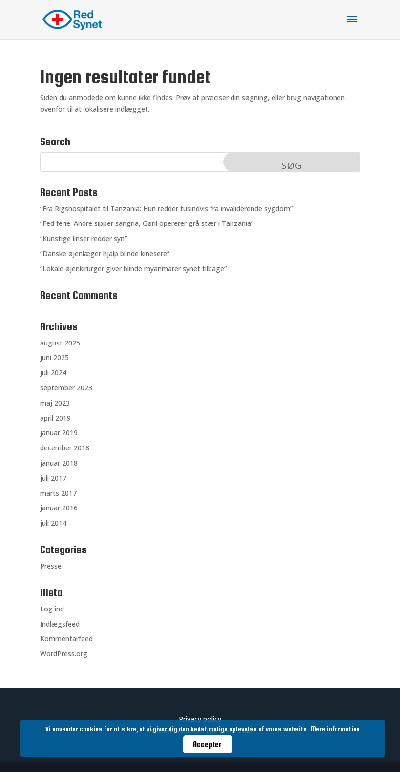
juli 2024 (53, 372)
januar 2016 (59, 507)
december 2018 (64, 447)
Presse (51, 565)
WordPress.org (63, 653)
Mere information (335, 729)
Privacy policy (200, 719)
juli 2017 (53, 478)
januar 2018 (59, 462)
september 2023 (66, 387)
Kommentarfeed (66, 638)
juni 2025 (54, 357)
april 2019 (55, 418)
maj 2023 (55, 402)
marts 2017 (58, 493)
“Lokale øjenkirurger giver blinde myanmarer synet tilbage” (133, 268)
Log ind (52, 608)
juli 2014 (53, 523)
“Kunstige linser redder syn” (83, 238)
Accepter (207, 744)
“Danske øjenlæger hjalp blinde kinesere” (104, 253)
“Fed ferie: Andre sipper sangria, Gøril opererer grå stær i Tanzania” (146, 223)
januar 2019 (59, 432)
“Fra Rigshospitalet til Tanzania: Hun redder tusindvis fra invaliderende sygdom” (166, 208)
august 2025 (60, 342)
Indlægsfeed (60, 624)
